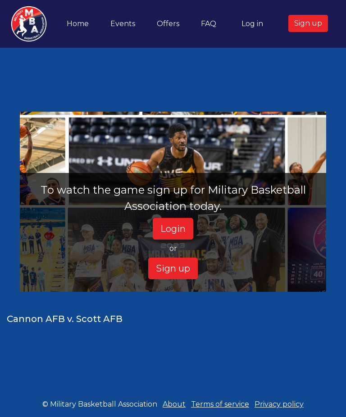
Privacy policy (279, 404)
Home (79, 23)
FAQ (208, 23)
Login (173, 228)
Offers (168, 23)
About (174, 404)
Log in (252, 23)
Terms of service (220, 404)
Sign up (308, 23)
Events (122, 23)
